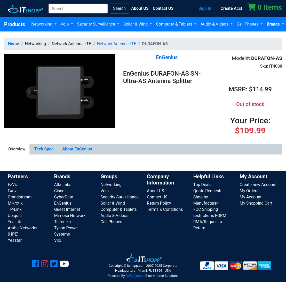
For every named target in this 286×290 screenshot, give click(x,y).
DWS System (135, 276)
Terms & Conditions (165, 209)
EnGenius (63, 203)
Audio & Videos (215, 24)
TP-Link (15, 209)
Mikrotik (15, 203)
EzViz (13, 184)
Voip (65, 24)
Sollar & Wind (136, 24)
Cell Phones (248, 24)
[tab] (17, 149)
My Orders (249, 190)
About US (155, 190)
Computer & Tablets (174, 24)
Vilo (57, 240)
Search (119, 8)
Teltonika (62, 221)
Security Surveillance (96, 24)
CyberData (63, 197)
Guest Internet (67, 209)
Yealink (14, 221)
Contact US (157, 197)
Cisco (59, 190)
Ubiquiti (15, 215)
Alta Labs (63, 184)
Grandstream (20, 197)
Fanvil (13, 190)
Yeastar (15, 240)
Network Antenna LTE (116, 43)
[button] (59, 90)
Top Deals (202, 184)
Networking (42, 24)
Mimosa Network (70, 215)
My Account (250, 197)
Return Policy (159, 203)
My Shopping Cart (256, 203)
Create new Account (258, 184)
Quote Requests (208, 190)
